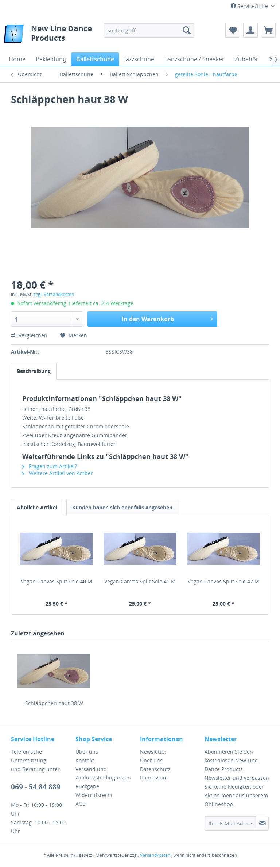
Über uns (86, 751)
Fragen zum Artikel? (49, 466)
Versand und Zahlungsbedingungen (103, 773)
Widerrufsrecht (94, 795)
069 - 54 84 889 (36, 787)
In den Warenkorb (167, 318)
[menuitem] (149, 30)
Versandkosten (155, 855)
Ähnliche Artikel (37, 507)
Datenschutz (155, 769)
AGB (80, 803)
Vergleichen (29, 335)
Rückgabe (87, 786)
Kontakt (84, 760)
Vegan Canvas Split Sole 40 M (56, 581)
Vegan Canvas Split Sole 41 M (140, 581)
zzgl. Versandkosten (54, 294)
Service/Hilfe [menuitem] (250, 6)
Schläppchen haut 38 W (54, 703)
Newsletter (153, 751)
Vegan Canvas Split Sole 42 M (223, 581)
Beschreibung (34, 371)
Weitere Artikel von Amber (57, 473)
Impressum (154, 777)
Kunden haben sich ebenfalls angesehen (122, 507)
